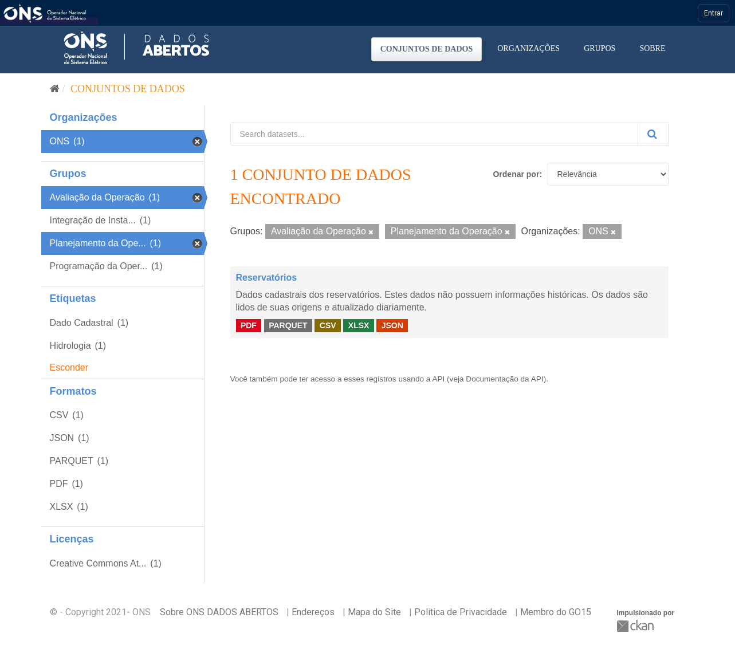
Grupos (599, 48)
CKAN (636, 626)
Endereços (313, 612)
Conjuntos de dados (426, 49)
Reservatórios (266, 277)
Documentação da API (504, 379)
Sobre (652, 48)
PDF (249, 325)
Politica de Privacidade (460, 612)
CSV (328, 325)
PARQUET (288, 325)
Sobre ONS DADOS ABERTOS (219, 612)
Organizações (528, 48)
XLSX (359, 325)
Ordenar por (516, 174)
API (438, 379)
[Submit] (653, 134)
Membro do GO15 (555, 612)
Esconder (69, 367)
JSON (392, 325)
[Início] (55, 89)
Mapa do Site (374, 612)
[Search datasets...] (434, 134)
